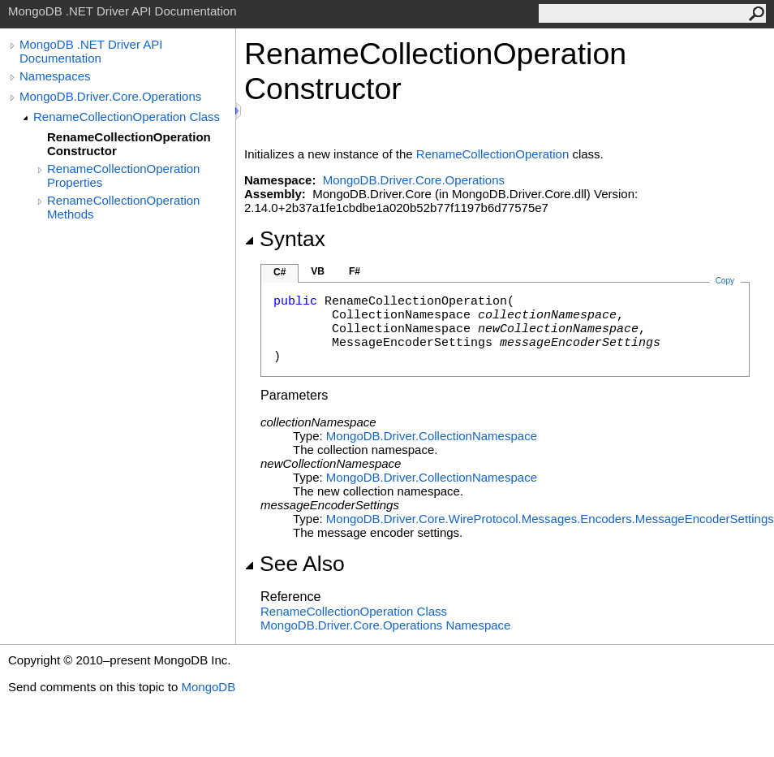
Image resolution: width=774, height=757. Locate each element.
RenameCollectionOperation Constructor (129, 144)
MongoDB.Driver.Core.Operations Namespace (385, 625)
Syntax (284, 239)
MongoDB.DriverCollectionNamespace (431, 436)
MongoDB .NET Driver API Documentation (90, 51)
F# (354, 271)
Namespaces (55, 76)
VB (318, 271)
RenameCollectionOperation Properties (123, 175)
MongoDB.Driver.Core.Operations (110, 96)
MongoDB (208, 687)
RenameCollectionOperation (492, 154)
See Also (294, 564)
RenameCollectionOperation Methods (123, 207)
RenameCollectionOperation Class (126, 116)
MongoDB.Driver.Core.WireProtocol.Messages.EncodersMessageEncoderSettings (550, 519)
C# (279, 272)
